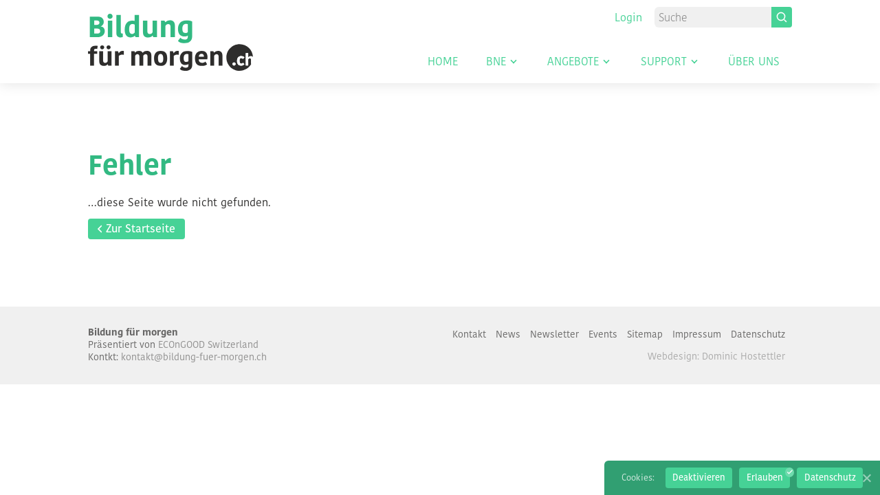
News (508, 334)
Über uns (754, 62)
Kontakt (469, 334)
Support (664, 62)
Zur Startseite (140, 228)
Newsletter (554, 334)
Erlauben (765, 477)
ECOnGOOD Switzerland (208, 344)
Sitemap (645, 334)
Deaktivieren (698, 477)
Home (443, 62)
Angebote (573, 62)
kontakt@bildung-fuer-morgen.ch (194, 357)
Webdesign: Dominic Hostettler (716, 356)
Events (602, 334)
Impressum (696, 334)
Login (628, 17)
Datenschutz (758, 334)
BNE (496, 62)
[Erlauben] (866, 478)
